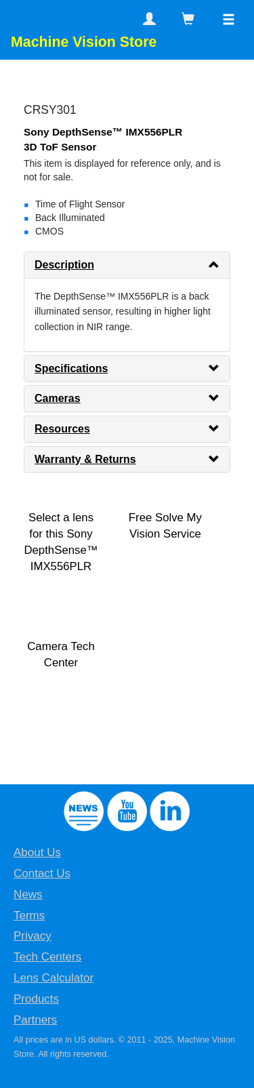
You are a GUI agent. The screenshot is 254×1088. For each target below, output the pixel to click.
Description (64, 264)
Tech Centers (47, 956)
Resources (62, 429)
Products (36, 998)
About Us (37, 852)
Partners (35, 1019)
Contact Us (42, 873)
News (28, 894)
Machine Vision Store (83, 42)
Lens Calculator (53, 977)
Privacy (32, 935)
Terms (29, 915)
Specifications (71, 368)
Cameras (58, 398)
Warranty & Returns (85, 459)
